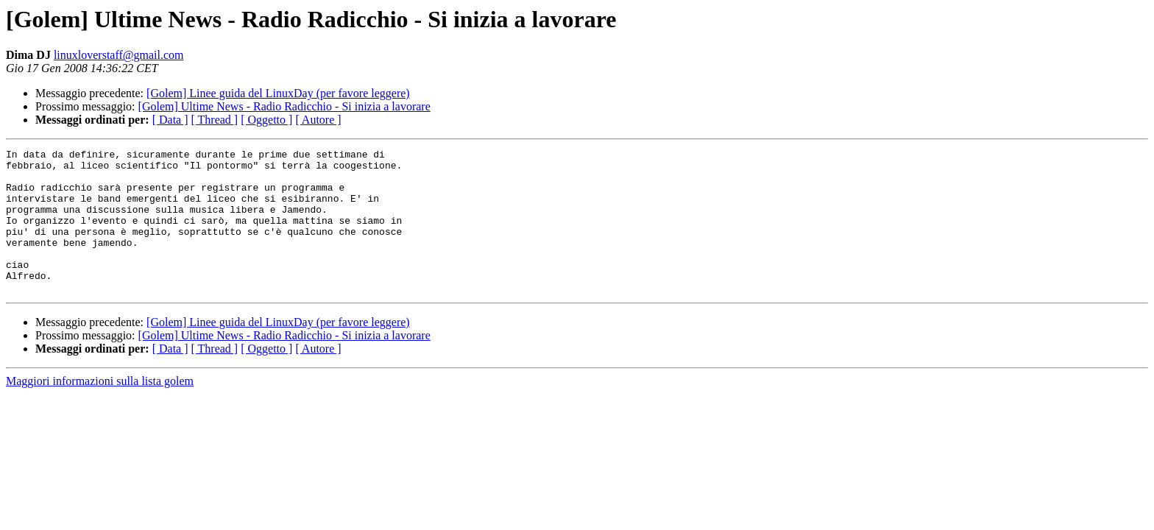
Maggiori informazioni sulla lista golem (100, 409)
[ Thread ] (214, 119)
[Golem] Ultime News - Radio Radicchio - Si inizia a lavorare (284, 106)
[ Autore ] (318, 119)
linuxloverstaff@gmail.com (119, 55)
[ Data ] (170, 119)
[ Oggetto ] (266, 119)
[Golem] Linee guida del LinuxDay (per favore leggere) (278, 93)
